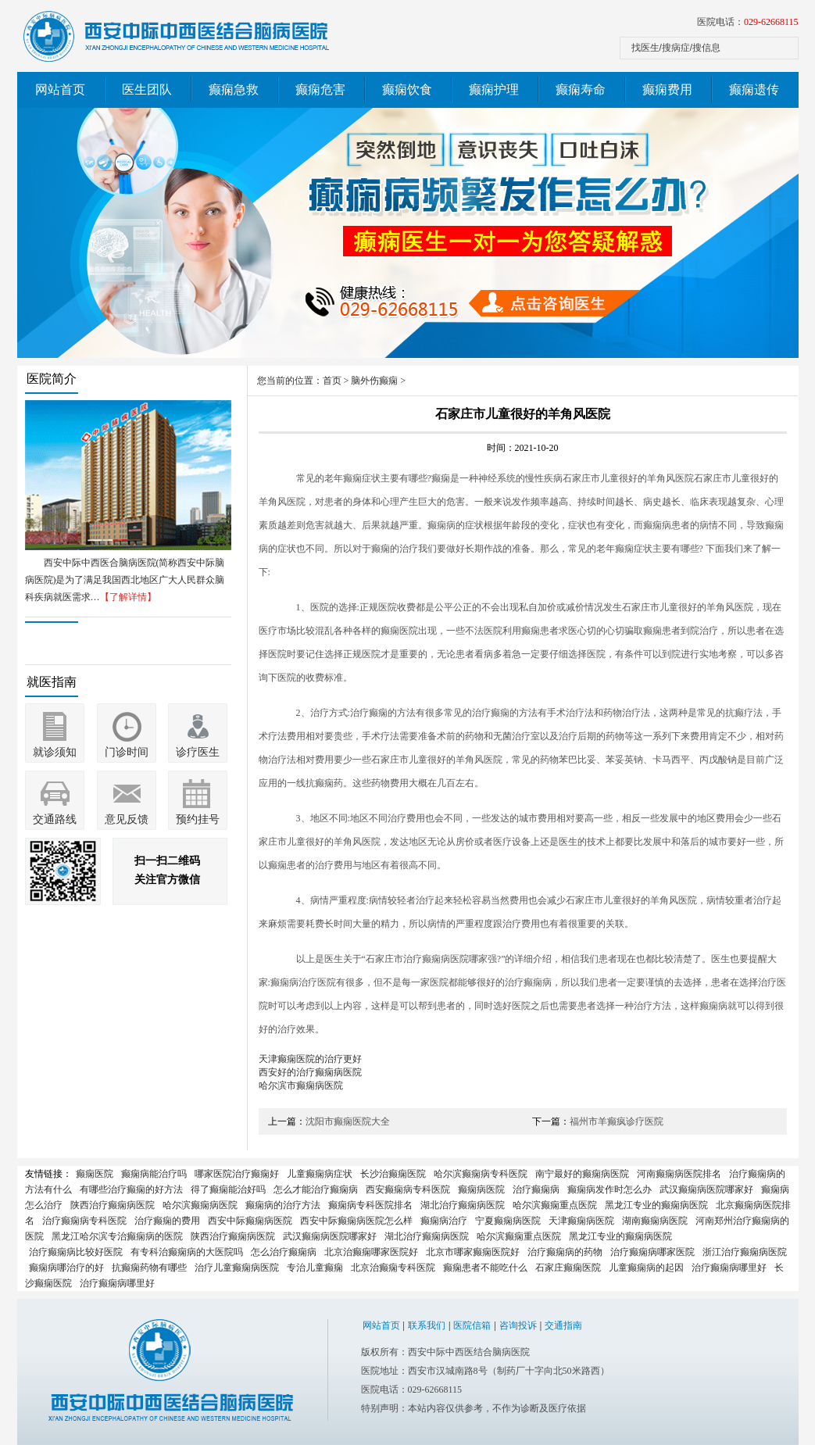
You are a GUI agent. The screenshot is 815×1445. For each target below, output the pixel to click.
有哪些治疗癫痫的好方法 (131, 1189)
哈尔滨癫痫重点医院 (555, 1205)
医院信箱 (472, 1325)
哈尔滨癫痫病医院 (200, 1205)
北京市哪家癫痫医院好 (473, 1251)
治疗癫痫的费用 (167, 1220)
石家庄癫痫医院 (568, 1267)
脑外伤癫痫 (374, 380)
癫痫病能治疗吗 (154, 1173)
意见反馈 (126, 819)
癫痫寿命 (581, 89)
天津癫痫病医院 (581, 1220)
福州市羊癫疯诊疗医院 (616, 1121)
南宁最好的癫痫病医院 (582, 1173)
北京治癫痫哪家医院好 (371, 1251)
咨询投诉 (518, 1325)
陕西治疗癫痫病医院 (112, 1205)
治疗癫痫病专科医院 (84, 1220)
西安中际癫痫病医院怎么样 (356, 1220)
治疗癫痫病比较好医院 (76, 1251)
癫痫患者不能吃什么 (485, 1267)
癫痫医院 (94, 1173)
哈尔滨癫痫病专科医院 (480, 1173)
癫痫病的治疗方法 (282, 1205)
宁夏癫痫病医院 (508, 1220)
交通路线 (55, 819)
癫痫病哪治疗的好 (66, 1267)
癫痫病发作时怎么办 (609, 1189)
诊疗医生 (198, 752)
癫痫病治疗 (443, 1220)
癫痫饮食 (407, 89)
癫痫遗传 (754, 89)
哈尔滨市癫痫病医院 (301, 1085)
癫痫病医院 (481, 1189)
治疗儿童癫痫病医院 (237, 1267)
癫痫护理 (494, 89)
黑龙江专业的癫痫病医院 (656, 1205)
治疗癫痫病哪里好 (729, 1267)
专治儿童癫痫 (315, 1267)
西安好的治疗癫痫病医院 (310, 1072)
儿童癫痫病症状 (319, 1173)
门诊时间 (126, 752)
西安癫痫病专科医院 (408, 1189)
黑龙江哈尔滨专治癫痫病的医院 (117, 1236)
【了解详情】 (128, 597)
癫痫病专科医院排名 (370, 1205)
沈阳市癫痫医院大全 (348, 1121)
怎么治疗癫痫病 (283, 1251)
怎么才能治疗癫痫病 (315, 1189)
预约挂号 (198, 819)
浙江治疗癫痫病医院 (744, 1251)
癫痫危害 (320, 89)
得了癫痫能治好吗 (228, 1189)
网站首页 (60, 89)
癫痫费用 (667, 89)
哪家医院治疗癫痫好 (237, 1173)
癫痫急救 (234, 89)
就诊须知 (55, 752)
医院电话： (748, 21)
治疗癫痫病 (536, 1189)
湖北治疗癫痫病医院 (462, 1205)
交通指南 (563, 1325)
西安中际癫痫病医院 (250, 1220)
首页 (332, 380)
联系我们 (426, 1325)
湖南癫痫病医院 (655, 1220)
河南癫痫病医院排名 (679, 1173)
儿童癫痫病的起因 (646, 1267)
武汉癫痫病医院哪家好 (706, 1189)
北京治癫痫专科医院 (393, 1267)
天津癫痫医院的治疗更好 (310, 1058)
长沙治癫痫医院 (393, 1173)
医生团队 (147, 89)
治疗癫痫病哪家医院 (652, 1251)
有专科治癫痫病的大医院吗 (186, 1251)
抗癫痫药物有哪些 (149, 1267)
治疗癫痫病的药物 (564, 1251)
